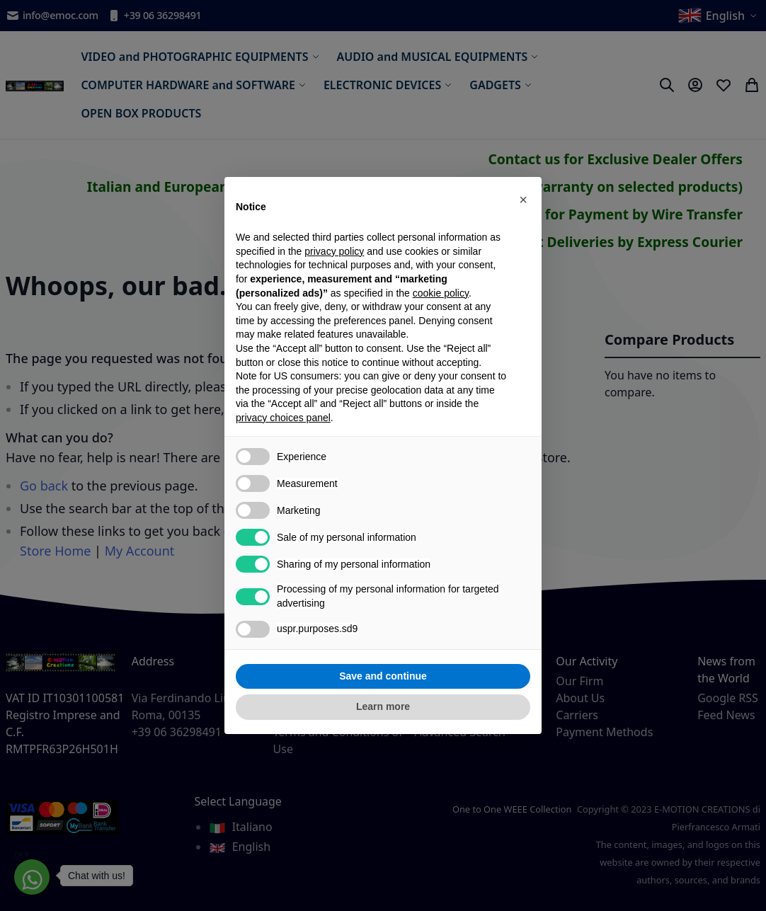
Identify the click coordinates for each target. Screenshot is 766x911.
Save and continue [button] (383, 676)
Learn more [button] (383, 706)
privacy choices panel (283, 417)
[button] (523, 199)
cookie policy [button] (441, 293)
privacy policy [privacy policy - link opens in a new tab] (334, 251)
